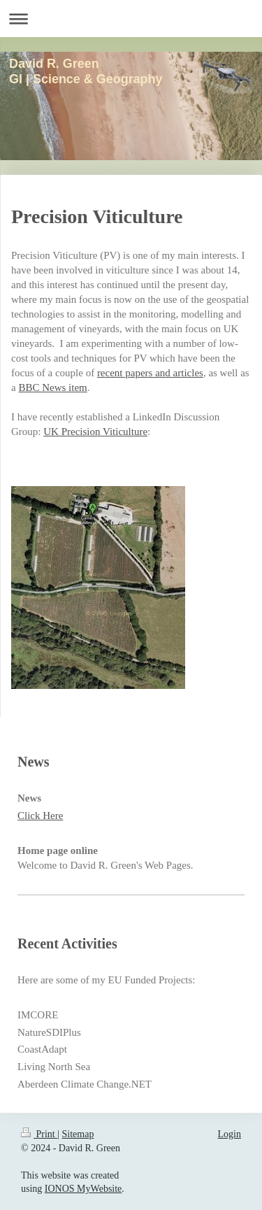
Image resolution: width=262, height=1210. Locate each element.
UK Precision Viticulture (95, 431)
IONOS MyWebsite (83, 1188)
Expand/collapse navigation (131, 18)
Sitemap (78, 1134)
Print (39, 1134)
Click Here (40, 815)
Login (229, 1134)
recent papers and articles (150, 372)
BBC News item (52, 387)
